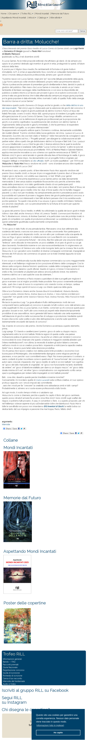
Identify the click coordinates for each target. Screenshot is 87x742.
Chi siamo (13, 13)
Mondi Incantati (42, 13)
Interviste (6, 424)
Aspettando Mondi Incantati (14, 18)
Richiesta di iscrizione (12, 676)
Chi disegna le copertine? (26, 709)
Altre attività (55, 18)
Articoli (31, 18)
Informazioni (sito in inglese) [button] (50, 725)
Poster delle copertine (24, 602)
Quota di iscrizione (11, 673)
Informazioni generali (12, 659)
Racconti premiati (10, 664)
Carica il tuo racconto (12, 678)
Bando (6, 662)
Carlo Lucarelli (42, 380)
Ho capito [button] (58, 732)
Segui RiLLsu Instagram (14, 700)
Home (3, 13)
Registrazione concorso (13, 670)
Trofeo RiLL (26, 13)
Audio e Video (9, 684)
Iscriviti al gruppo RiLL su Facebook (35, 690)
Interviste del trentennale (14, 681)
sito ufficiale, (38, 161)
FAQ (13, 662)
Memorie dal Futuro (60, 13)
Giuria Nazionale (10, 667)
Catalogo (42, 18)
